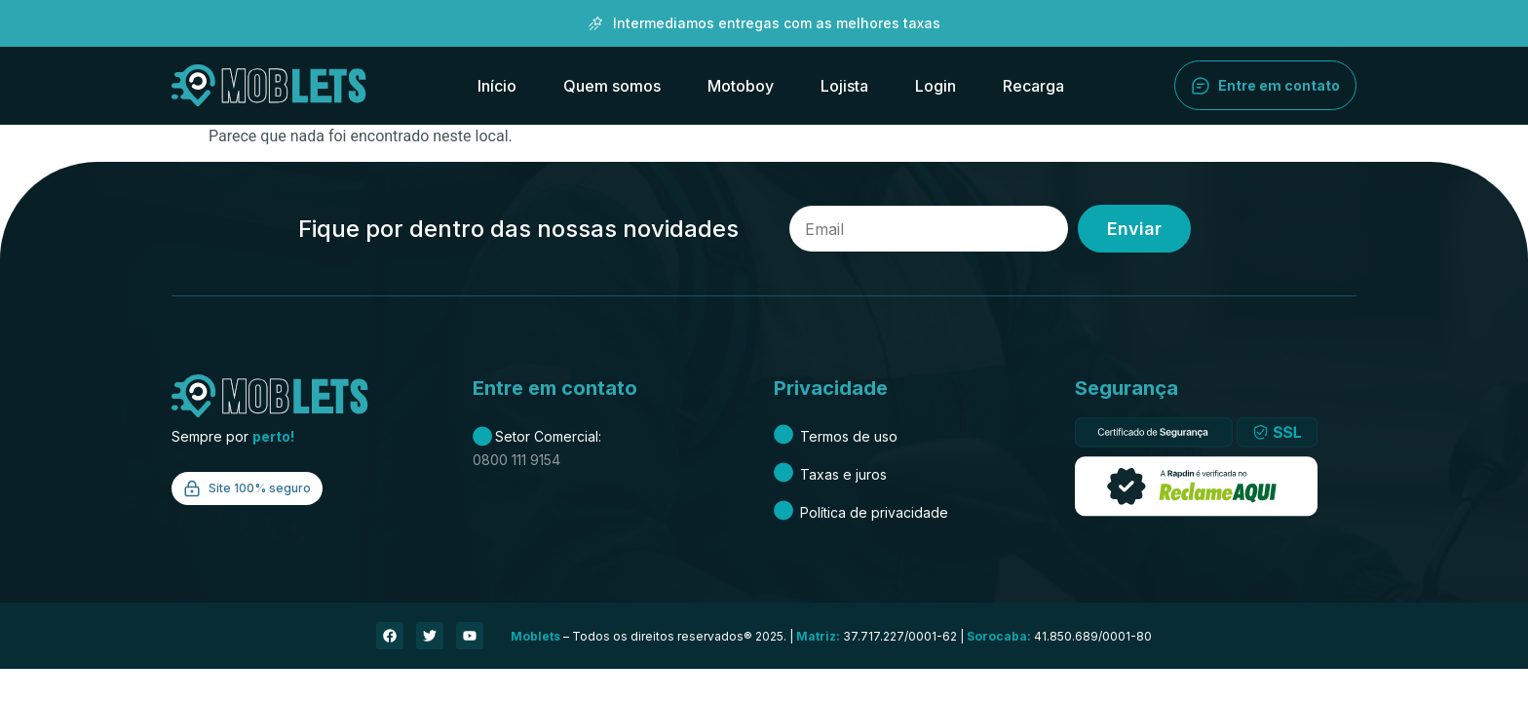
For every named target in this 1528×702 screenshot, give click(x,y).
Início (497, 86)
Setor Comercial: (537, 436)
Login (935, 86)
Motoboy (740, 86)
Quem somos (612, 86)
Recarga (1033, 86)
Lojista (844, 86)
